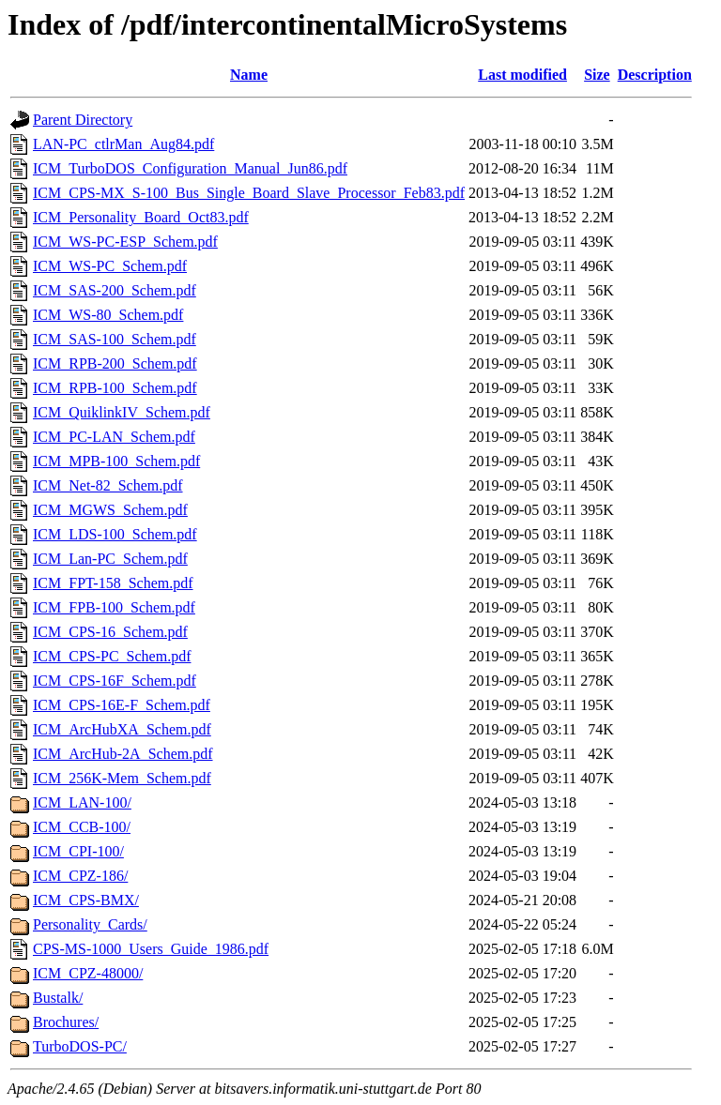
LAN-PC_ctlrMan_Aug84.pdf (123, 144)
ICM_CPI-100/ (78, 851)
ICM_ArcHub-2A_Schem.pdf (123, 754)
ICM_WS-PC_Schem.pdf (110, 266)
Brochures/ (66, 1022)
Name (249, 75)
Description (655, 75)
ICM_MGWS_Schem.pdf (110, 510)
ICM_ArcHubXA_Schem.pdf (122, 729)
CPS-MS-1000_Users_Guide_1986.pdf (150, 949)
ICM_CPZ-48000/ (88, 973)
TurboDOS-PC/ (80, 1046)
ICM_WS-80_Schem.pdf (108, 315)
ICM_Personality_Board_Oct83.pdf (141, 217)
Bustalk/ (58, 998)
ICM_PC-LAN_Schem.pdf (114, 437)
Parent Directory (82, 120)
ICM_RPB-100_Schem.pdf (115, 388)
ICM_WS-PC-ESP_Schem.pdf (125, 242)
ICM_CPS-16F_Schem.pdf (114, 681)
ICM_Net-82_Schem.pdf (108, 485)
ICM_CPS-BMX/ (86, 900)
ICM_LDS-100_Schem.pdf (115, 534)
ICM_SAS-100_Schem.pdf (114, 339)
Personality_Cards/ (90, 924)
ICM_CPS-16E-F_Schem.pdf (121, 705)
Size (597, 75)
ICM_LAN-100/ (82, 802)
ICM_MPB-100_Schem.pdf (116, 461)
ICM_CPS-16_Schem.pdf (110, 632)
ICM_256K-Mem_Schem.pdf (122, 778)
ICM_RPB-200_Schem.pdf (115, 363)
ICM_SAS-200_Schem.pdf (114, 290)
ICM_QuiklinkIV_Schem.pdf (121, 412)
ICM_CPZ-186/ (80, 876)
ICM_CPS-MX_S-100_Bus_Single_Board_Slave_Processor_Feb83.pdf (249, 193)
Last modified (522, 75)
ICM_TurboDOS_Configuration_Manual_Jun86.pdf (190, 168)
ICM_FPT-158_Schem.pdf (113, 583)
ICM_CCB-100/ (81, 827)
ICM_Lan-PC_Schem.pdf (110, 559)
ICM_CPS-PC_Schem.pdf (112, 656)
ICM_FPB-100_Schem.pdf (114, 607)
